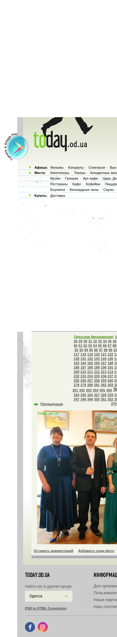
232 (76, 376)
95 (91, 350)
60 (75, 345)
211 (90, 372)
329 (110, 395)
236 (103, 376)
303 (88, 390)
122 (110, 354)
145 (110, 359)
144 (103, 359)
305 (102, 390)
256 (83, 380)
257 (90, 380)
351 (103, 399)
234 (90, 376)
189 (97, 367)
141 (83, 359)
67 (109, 345)
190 (103, 367)
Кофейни (93, 184)
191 (110, 367)
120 (97, 354)
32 (95, 341)
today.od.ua (37, 575)
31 (90, 341)
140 (76, 359)
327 (97, 395)
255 (76, 380)
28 (75, 341)
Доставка (57, 195)
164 (83, 363)
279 (83, 385)
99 (110, 350)
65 (100, 345)
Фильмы (56, 167)
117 (76, 354)
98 (105, 350)
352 (110, 399)
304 (95, 390)
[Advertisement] (58, 58)
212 (97, 372)
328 (103, 395)
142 (90, 359)
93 (81, 350)
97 (101, 350)
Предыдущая (52, 404)
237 (110, 376)
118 (83, 354)
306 (109, 390)
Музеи (55, 178)
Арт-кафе (90, 178)
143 (97, 359)
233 (83, 376)
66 (105, 345)
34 (105, 341)
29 (80, 341)
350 (97, 399)
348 (83, 399)
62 (85, 345)
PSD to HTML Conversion (45, 608)
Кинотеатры (59, 173)
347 (76, 399)
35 (109, 341)
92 (76, 350)
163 (76, 363)
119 (90, 354)
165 (90, 363)
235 (97, 376)
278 (76, 385)
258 (97, 380)
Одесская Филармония (93, 337)
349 (90, 399)
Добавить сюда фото (96, 551)
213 (103, 372)
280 (90, 385)
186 (76, 367)
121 (103, 354)
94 (86, 350)
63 (90, 345)
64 (95, 345)
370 (113, 404)
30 (85, 341)
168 (110, 363)
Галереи (71, 178)
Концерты (76, 167)
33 (100, 341)
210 (83, 372)
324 (76, 395)
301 (75, 390)
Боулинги (57, 190)
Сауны (108, 190)
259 (103, 380)
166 (97, 363)
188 (90, 367)
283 (110, 385)
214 (110, 372)
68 (114, 345)
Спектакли (96, 167)
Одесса (35, 596)
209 (76, 372)
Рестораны (59, 184)
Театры (79, 173)
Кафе (76, 184)
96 (96, 350)
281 (97, 385)
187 (83, 367)
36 (114, 341)
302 (82, 390)
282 (103, 385)
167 (103, 363)
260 (110, 380)
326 (90, 395)
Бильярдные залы (84, 190)
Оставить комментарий (54, 551)
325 (83, 395)
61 (80, 345)
